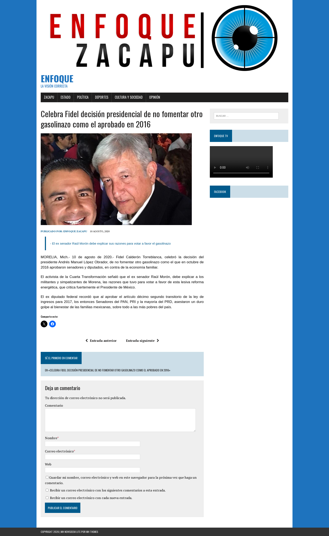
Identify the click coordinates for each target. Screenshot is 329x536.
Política (83, 97)
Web (48, 464)
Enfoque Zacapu (75, 231)
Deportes (101, 97)
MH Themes (92, 531)
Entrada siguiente (142, 340)
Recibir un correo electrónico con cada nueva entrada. (91, 497)
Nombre (51, 438)
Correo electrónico (59, 451)
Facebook (220, 191)
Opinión (154, 97)
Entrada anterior (101, 340)
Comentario (54, 405)
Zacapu (49, 97)
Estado (65, 97)
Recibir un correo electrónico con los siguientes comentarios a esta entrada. (108, 490)
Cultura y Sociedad (129, 97)
